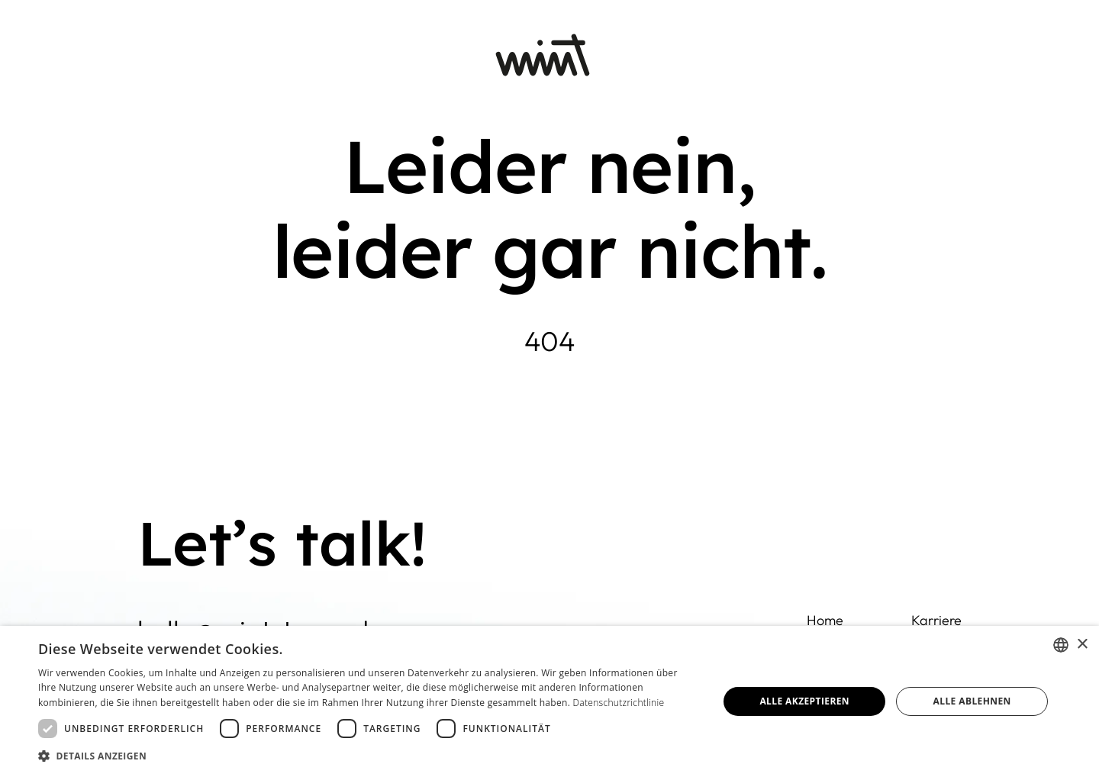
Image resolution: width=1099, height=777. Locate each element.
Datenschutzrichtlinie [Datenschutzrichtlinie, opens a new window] (619, 702)
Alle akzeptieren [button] (804, 701)
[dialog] (549, 701)
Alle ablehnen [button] (972, 701)
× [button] (1082, 644)
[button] (368, 756)
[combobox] (1060, 645)
